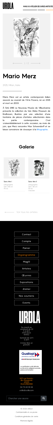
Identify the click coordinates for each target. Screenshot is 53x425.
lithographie (42, 129)
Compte (26, 241)
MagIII (26, 261)
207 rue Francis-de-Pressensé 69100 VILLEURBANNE (26, 381)
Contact (26, 234)
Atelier (33, 6)
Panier (26, 248)
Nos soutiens (26, 295)
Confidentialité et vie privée (26, 412)
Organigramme (26, 254)
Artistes (26, 268)
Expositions (26, 282)
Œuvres (41, 6)
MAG (26, 6)
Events (26, 302)
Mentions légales (26, 421)
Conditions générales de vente (26, 416)
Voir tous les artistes (21, 212)
